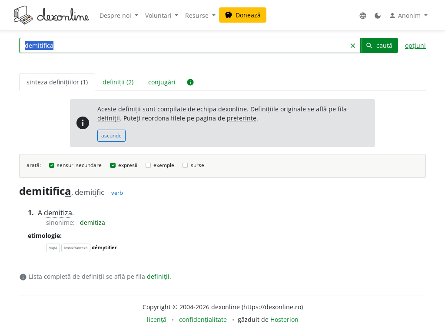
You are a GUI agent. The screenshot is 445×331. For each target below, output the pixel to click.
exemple (163, 165)
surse (197, 165)
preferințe (241, 118)
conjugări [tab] (162, 82)
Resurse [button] (197, 15)
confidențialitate (203, 319)
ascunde (111, 135)
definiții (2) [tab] (118, 82)
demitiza (58, 212)
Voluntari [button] (159, 15)
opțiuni (415, 45)
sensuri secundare (79, 165)
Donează (243, 15)
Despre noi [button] (116, 15)
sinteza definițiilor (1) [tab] (57, 82)
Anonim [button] (405, 15)
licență (156, 319)
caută (378, 45)
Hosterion (284, 319)
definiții (108, 118)
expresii (127, 165)
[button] (362, 15)
